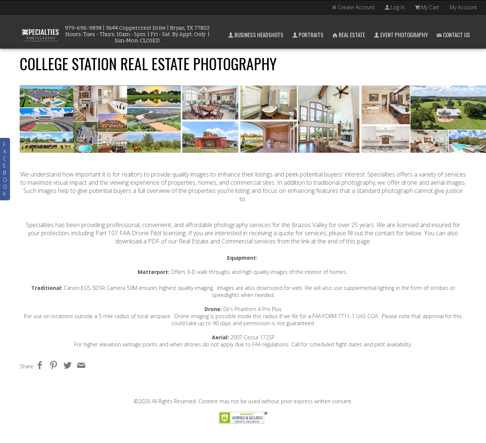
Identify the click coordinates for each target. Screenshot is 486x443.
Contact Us (452, 34)
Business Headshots (255, 34)
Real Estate (348, 34)
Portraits (307, 34)
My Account (463, 7)
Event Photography (400, 34)
